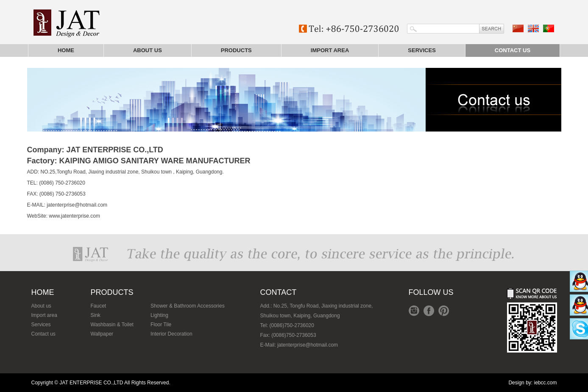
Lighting (159, 315)
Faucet (98, 306)
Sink (95, 315)
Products (236, 50)
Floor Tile (160, 325)
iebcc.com (545, 383)
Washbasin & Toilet (112, 325)
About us (147, 50)
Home (66, 50)
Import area (330, 50)
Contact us (512, 50)
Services (422, 50)
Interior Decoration (171, 334)
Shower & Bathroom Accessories (187, 306)
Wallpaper (102, 334)
